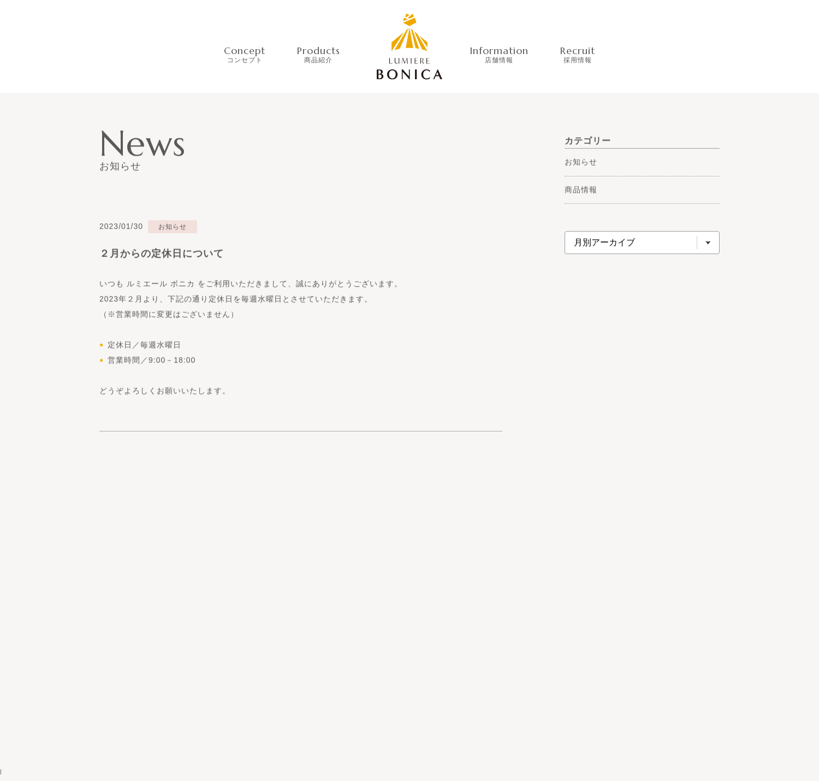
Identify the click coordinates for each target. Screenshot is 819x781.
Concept (244, 53)
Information (499, 53)
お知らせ (581, 162)
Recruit (577, 53)
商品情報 (581, 189)
